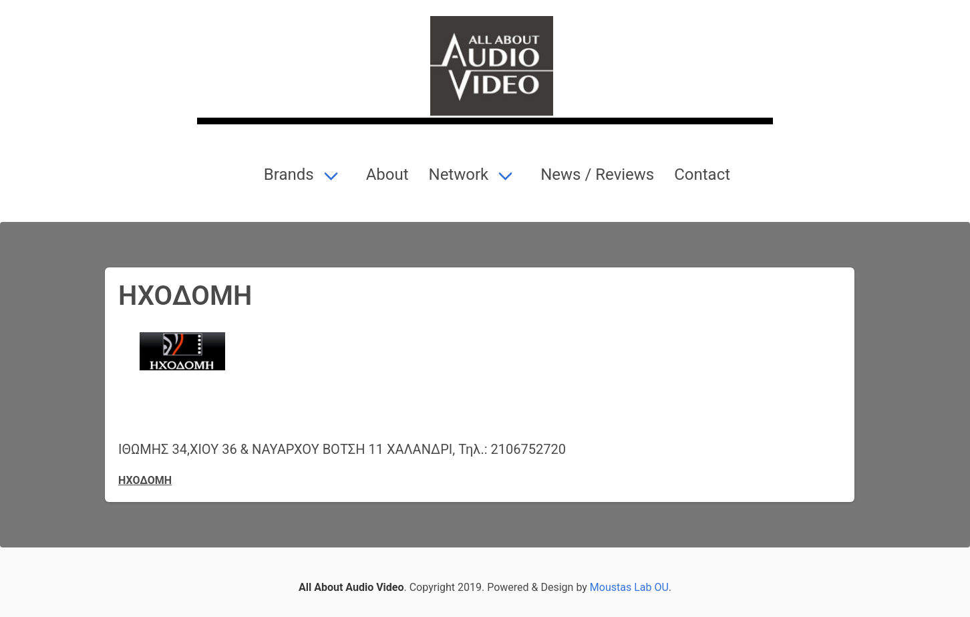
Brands (287, 174)
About (385, 174)
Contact (700, 174)
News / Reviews (595, 174)
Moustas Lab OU (629, 587)
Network (457, 174)
